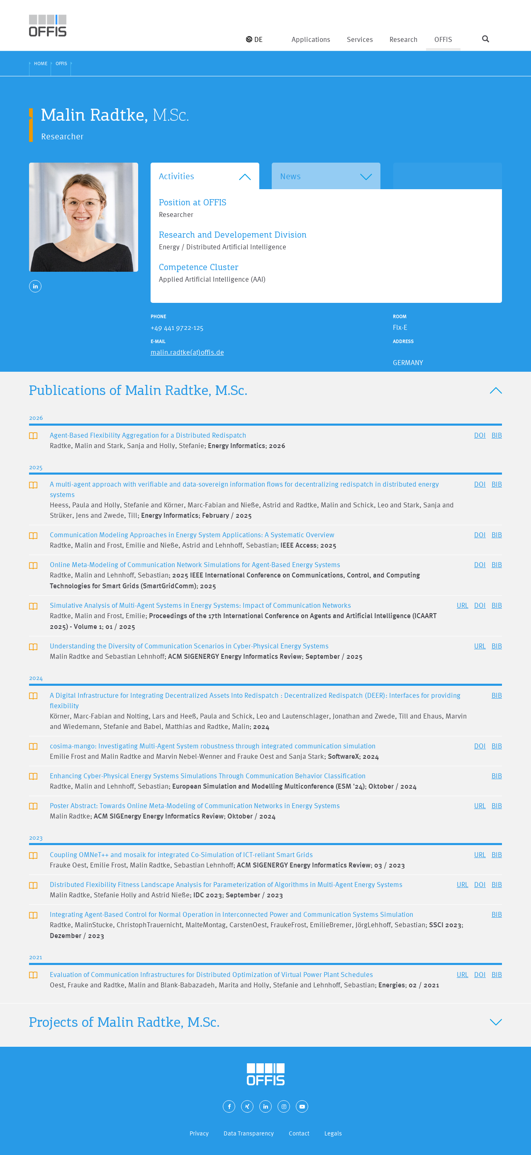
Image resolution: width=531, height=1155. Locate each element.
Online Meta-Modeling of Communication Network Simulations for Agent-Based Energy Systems (195, 564)
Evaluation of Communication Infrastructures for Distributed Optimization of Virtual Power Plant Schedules (211, 974)
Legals (333, 1133)
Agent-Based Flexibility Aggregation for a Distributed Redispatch (148, 435)
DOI (480, 435)
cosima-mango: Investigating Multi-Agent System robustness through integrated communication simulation (212, 746)
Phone (158, 316)
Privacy (199, 1133)
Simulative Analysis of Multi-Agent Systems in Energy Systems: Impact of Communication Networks (200, 605)
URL (462, 605)
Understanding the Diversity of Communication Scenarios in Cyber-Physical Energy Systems (189, 646)
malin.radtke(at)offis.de (187, 352)
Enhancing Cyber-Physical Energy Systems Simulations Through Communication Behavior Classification (207, 776)
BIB (497, 435)
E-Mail (158, 341)
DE (254, 39)
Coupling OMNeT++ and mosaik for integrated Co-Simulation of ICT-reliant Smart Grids (181, 854)
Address (403, 341)
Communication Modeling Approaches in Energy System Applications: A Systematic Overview (192, 535)
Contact (299, 1133)
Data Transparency (249, 1133)
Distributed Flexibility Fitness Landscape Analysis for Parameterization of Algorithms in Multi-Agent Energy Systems (226, 884)
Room (400, 316)
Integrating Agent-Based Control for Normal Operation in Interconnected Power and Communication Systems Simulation (231, 914)
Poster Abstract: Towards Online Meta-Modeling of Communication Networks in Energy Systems (195, 805)
